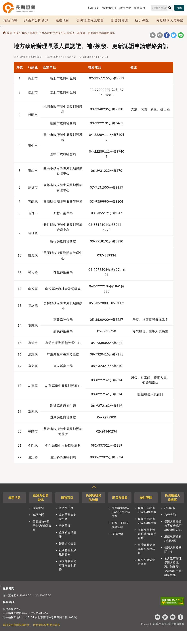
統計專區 (142, 20)
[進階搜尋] (179, 8)
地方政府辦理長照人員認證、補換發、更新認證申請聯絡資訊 (78, 32)
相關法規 (170, 507)
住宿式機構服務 (67, 534)
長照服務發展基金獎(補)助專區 (42, 525)
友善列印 (160, 35)
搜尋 (149, 8)
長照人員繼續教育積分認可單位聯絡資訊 (173, 525)
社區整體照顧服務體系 (67, 552)
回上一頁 (153, 35)
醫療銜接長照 (67, 543)
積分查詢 (170, 514)
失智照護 (64, 525)
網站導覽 (125, 7)
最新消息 (10, 20)
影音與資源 (119, 20)
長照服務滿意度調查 (146, 562)
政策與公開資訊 (36, 20)
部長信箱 (94, 7)
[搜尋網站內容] (162, 8)
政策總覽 (38, 507)
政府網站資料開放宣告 (46, 624)
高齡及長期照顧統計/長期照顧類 (147, 534)
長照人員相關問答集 (173, 549)
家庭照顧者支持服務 (67, 516)
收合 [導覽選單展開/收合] (94, 487)
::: (1, 2)
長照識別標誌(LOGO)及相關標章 (121, 512)
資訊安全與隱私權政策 (16, 624)
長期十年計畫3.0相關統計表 (147, 510)
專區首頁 (139, 7)
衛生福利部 (109, 7)
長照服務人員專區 (169, 20)
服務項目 (62, 20)
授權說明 (117, 533)
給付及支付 (66, 507)
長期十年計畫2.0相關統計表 (147, 521)
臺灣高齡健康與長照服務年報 (146, 548)
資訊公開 (38, 514)
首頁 (9, 32)
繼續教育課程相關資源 (173, 538)
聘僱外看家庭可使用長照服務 (67, 565)
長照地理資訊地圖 (90, 20)
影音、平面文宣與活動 (120, 525)
